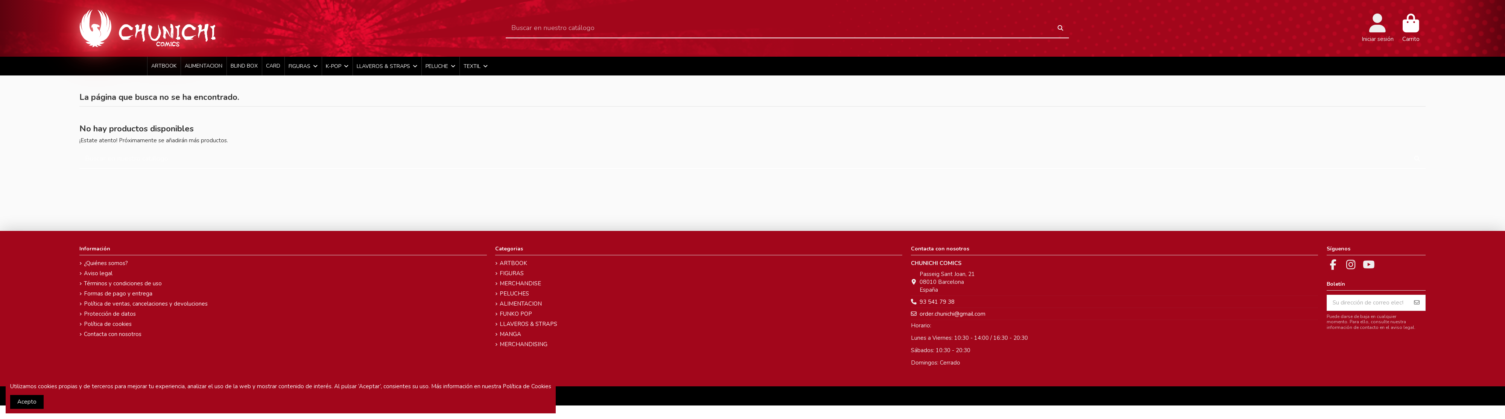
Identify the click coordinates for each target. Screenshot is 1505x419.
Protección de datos (110, 314)
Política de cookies (108, 324)
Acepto (26, 401)
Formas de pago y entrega (118, 293)
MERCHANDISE (520, 283)
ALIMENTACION (521, 303)
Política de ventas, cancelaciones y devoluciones (146, 303)
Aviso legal (98, 273)
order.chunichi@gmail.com (952, 314)
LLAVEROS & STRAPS (528, 324)
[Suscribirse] (1416, 302)
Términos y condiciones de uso (123, 283)
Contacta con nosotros (112, 334)
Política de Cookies (527, 386)
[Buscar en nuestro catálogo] (1060, 28)
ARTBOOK (513, 263)
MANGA (510, 334)
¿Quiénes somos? (106, 263)
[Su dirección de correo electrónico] (1368, 302)
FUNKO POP (516, 314)
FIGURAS (512, 273)
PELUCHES (514, 293)
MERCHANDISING (523, 344)
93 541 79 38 (937, 302)
